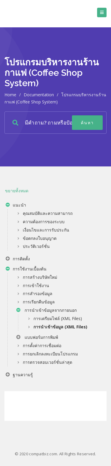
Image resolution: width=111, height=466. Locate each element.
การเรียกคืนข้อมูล (39, 302)
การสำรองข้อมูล (37, 293)
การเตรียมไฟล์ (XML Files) (57, 318)
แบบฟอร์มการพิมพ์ (37, 337)
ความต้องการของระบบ (44, 221)
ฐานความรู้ (19, 375)
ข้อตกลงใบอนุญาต (40, 238)
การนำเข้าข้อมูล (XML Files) (60, 327)
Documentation (39, 94)
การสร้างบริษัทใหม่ (40, 277)
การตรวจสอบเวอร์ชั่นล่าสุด (47, 362)
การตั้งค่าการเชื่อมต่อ (42, 345)
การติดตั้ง (18, 259)
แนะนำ (16, 205)
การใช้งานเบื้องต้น (26, 269)
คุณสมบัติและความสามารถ (48, 213)
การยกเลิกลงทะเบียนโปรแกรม (50, 354)
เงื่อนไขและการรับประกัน (46, 230)
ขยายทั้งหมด (17, 190)
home (10, 94)
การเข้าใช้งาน (36, 285)
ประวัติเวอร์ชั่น (36, 246)
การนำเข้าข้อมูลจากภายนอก (46, 310)
